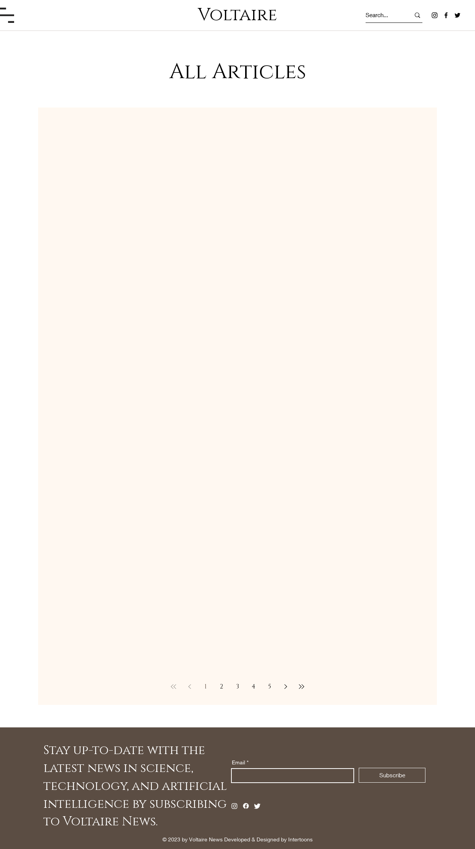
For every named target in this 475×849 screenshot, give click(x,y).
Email (238, 762)
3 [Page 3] (237, 686)
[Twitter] (457, 15)
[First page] (173, 686)
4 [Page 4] (253, 686)
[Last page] (301, 686)
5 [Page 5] (269, 686)
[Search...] (381, 15)
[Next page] (285, 686)
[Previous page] (189, 686)
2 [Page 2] (221, 686)
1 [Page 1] (206, 686)
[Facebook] (446, 15)
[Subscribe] (392, 775)
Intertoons (300, 839)
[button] (7, 15)
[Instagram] (434, 15)
